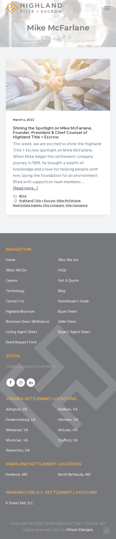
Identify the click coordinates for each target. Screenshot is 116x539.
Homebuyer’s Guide (73, 301)
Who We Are (68, 260)
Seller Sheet (67, 322)
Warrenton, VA (18, 451)
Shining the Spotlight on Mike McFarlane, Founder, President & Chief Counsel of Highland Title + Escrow (52, 132)
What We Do (16, 270)
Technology (15, 291)
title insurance (77, 205)
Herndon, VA (68, 420)
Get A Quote (68, 281)
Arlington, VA (16, 410)
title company (53, 205)
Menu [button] (105, 8)
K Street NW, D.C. (20, 503)
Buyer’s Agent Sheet (74, 332)
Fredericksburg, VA (21, 420)
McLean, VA (67, 430)
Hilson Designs (79, 530)
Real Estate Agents (27, 205)
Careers (12, 281)
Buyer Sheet (67, 312)
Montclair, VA (17, 441)
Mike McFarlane (68, 200)
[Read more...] (25, 188)
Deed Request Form (21, 342)
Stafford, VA (68, 441)
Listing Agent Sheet (21, 332)
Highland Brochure (20, 312)
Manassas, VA (17, 430)
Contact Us (15, 301)
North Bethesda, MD (74, 475)
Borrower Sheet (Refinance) (27, 322)
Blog (22, 196)
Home (10, 260)
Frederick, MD (17, 475)
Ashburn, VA (68, 410)
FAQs (62, 270)
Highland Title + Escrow (37, 200)
